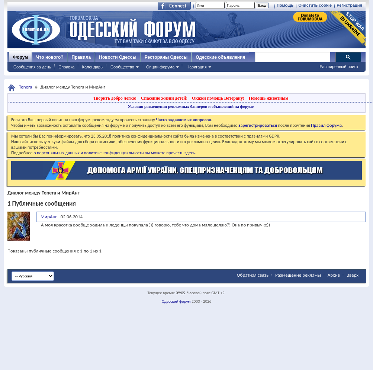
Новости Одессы (117, 57)
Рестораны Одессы (166, 57)
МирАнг (49, 216)
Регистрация (349, 5)
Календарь (92, 67)
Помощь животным (269, 98)
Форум (20, 57)
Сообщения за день (32, 67)
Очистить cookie (315, 5)
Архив (334, 275)
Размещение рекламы (298, 275)
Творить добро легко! (114, 98)
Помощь (285, 5)
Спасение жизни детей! (164, 98)
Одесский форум (176, 301)
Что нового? (49, 57)
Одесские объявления (220, 57)
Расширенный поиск (338, 66)
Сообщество (122, 67)
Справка (66, 67)
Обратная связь (253, 275)
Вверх (352, 275)
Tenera (25, 87)
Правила (81, 57)
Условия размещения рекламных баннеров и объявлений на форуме (191, 106)
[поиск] (292, 57)
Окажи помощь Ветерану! (218, 98)
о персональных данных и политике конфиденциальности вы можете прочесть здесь (114, 152)
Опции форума (160, 67)
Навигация (196, 67)
